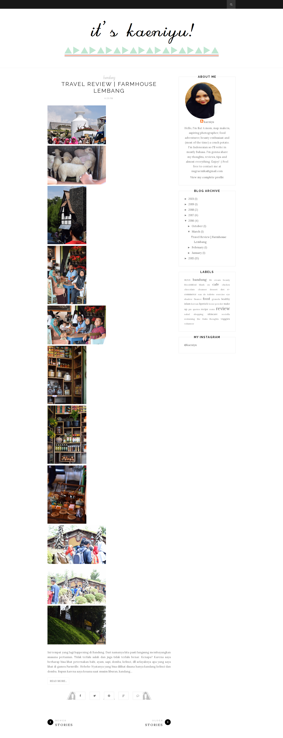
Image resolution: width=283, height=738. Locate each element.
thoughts (214, 319)
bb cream (215, 280)
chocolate (189, 289)
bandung (109, 78)
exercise (220, 294)
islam (187, 303)
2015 (191, 258)
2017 (191, 215)
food (206, 299)
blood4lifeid (190, 284)
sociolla (226, 314)
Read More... (58, 681)
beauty (226, 280)
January (197, 253)
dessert (213, 289)
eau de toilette (206, 294)
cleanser (202, 289)
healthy (225, 299)
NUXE (187, 280)
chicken (226, 284)
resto (212, 309)
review (223, 308)
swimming (189, 319)
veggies (225, 318)
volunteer (189, 323)
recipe (204, 309)
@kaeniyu (190, 345)
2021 (191, 198)
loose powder (216, 303)
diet (222, 289)
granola (216, 299)
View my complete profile (207, 177)
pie (190, 309)
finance (198, 299)
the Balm (202, 319)
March (196, 231)
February (198, 247)
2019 (191, 204)
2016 (191, 220)
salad (187, 314)
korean (194, 303)
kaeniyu (209, 122)
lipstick (203, 303)
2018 (191, 209)
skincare (212, 314)
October (197, 226)
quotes (196, 309)
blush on (204, 284)
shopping (198, 314)
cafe (215, 284)
